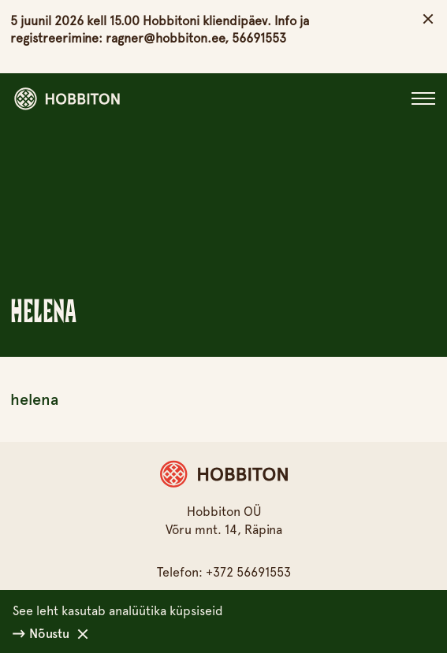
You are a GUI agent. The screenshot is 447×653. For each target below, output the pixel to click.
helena (34, 399)
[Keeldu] (82, 634)
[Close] (423, 98)
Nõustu (41, 634)
